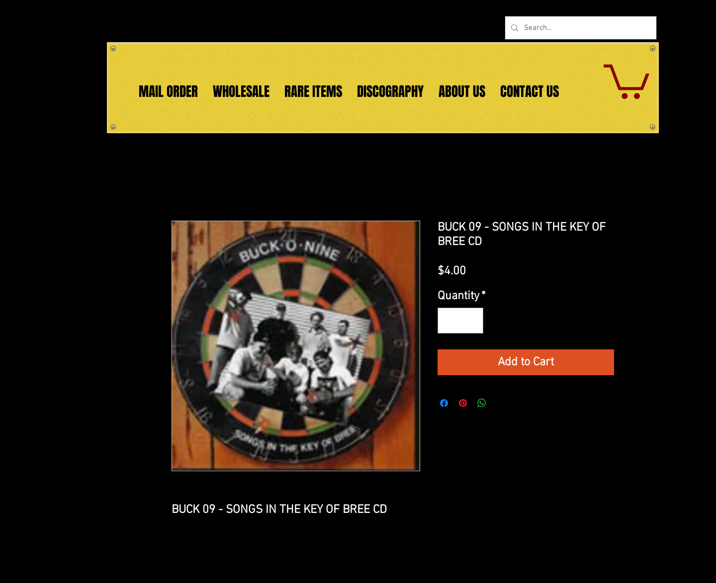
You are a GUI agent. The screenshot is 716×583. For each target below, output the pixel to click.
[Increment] (472, 320)
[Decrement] (449, 320)
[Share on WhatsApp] (482, 403)
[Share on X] (501, 403)
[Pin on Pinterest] (463, 403)
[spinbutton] (460, 320)
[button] (626, 80)
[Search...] (579, 27)
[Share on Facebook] (444, 403)
